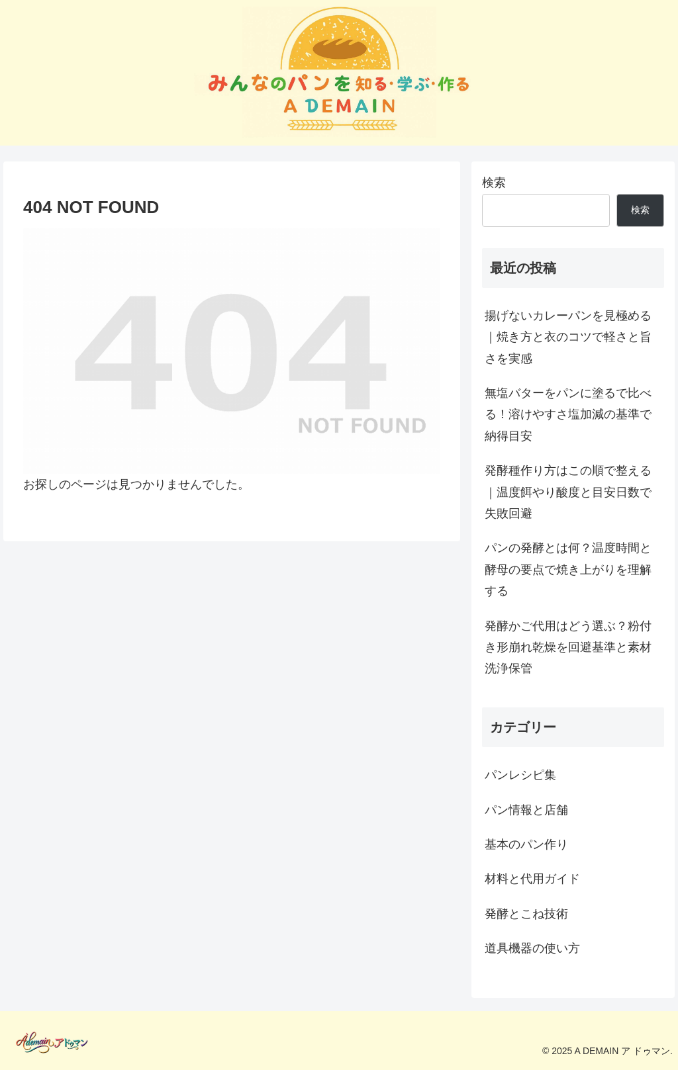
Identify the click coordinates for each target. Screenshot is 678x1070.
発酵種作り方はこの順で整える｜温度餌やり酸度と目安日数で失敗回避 (568, 492)
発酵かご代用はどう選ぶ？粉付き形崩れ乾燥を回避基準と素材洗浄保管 (568, 647)
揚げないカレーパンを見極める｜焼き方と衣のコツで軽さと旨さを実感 (568, 337)
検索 (494, 182)
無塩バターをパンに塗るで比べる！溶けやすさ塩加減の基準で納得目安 (568, 414)
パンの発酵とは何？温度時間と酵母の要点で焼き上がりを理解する (568, 569)
